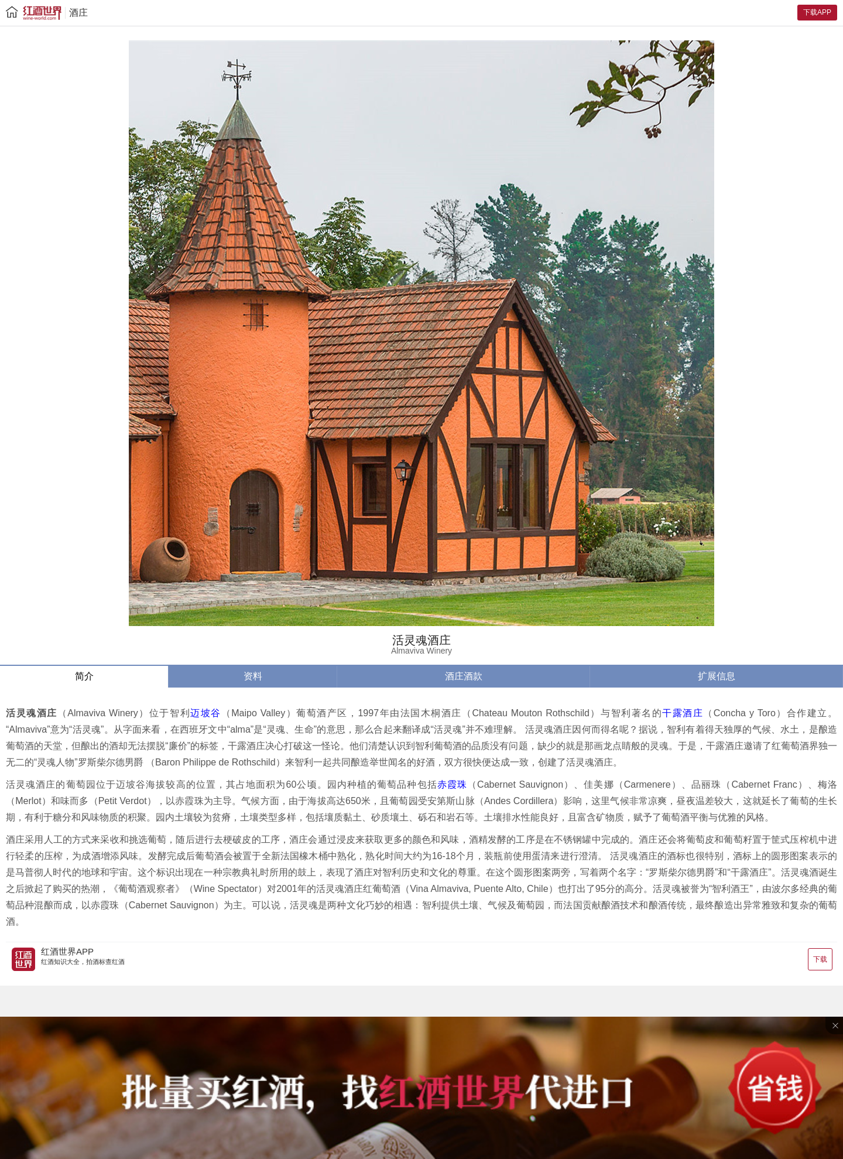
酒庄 (78, 13)
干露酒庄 (682, 713)
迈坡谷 (205, 713)
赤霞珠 (452, 784)
